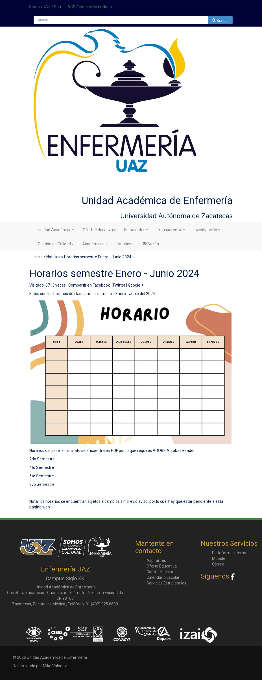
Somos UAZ (40, 7)
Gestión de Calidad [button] (56, 244)
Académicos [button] (94, 244)
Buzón (151, 244)
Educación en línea (95, 7)
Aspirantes (156, 560)
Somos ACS (64, 7)
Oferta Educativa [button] (99, 230)
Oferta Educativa (162, 566)
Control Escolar (160, 571)
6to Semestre (41, 476)
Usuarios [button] (125, 244)
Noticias (53, 257)
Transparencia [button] (171, 230)
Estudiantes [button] (136, 230)
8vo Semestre (41, 484)
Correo (218, 564)
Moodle (218, 558)
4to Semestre (41, 467)
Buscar (220, 20)
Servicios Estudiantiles (166, 583)
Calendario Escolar (163, 577)
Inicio (38, 257)
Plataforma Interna (229, 553)
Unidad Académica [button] (56, 230)
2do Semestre (42, 459)
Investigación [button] (207, 230)
